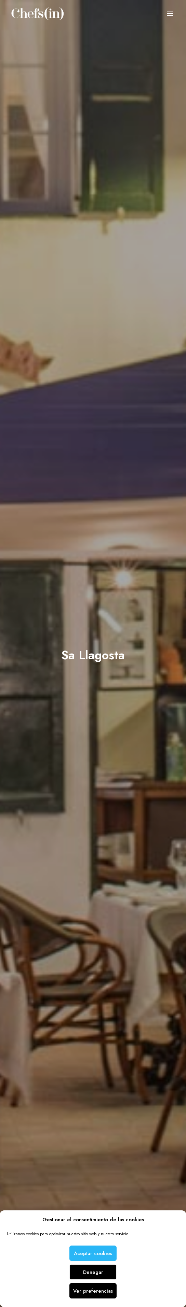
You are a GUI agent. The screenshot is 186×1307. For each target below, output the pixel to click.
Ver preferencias (93, 1291)
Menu (170, 14)
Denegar (93, 1272)
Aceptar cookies (93, 1253)
